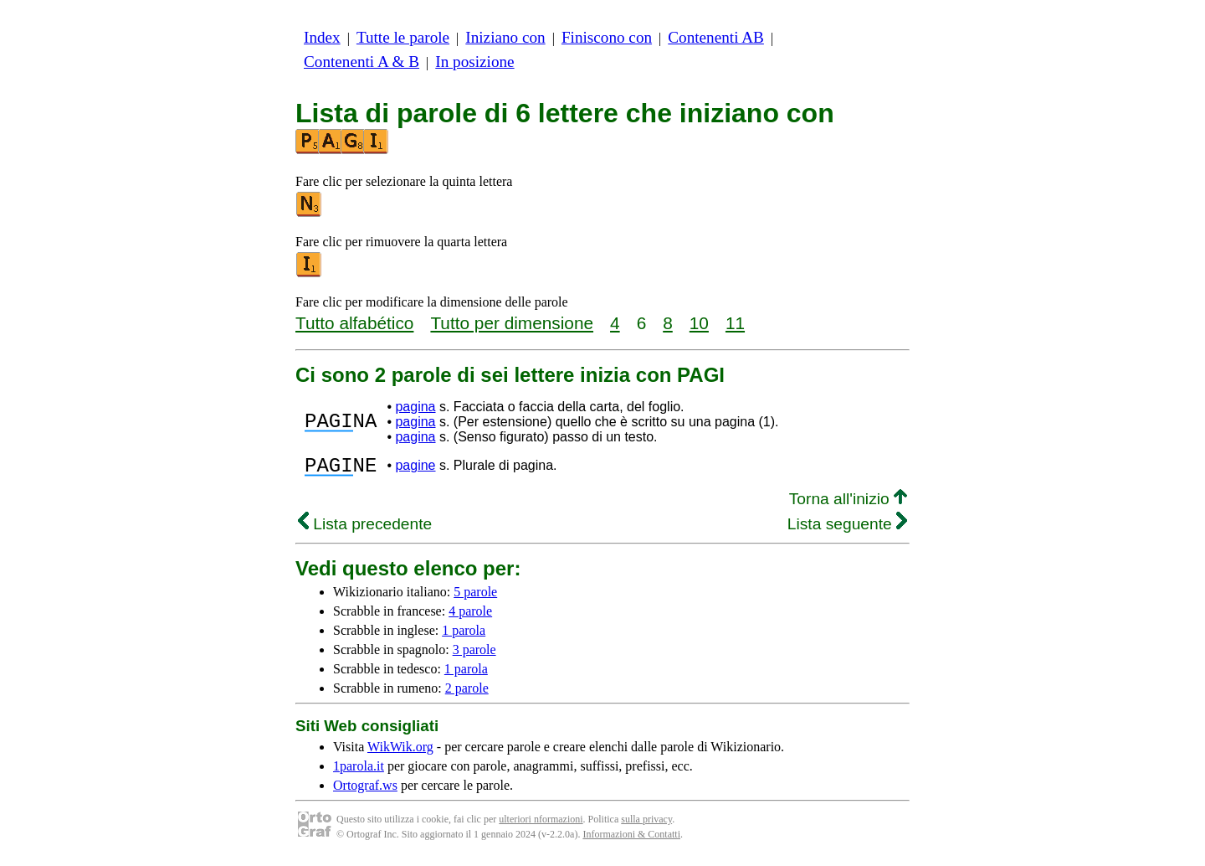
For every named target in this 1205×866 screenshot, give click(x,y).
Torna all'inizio (848, 504)
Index (322, 37)
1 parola (463, 635)
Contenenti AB (716, 37)
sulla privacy (646, 824)
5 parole (475, 597)
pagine (415, 468)
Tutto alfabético (354, 322)
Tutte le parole (402, 37)
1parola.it (358, 771)
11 (735, 322)
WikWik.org (400, 752)
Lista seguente (847, 529)
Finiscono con (606, 37)
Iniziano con (505, 37)
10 (699, 322)
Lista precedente (365, 529)
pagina (415, 406)
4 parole (470, 616)
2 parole (467, 693)
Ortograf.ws (365, 790)
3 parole (474, 654)
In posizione (474, 61)
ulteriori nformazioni (540, 824)
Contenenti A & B (361, 61)
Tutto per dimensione (511, 322)
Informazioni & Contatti (631, 839)
